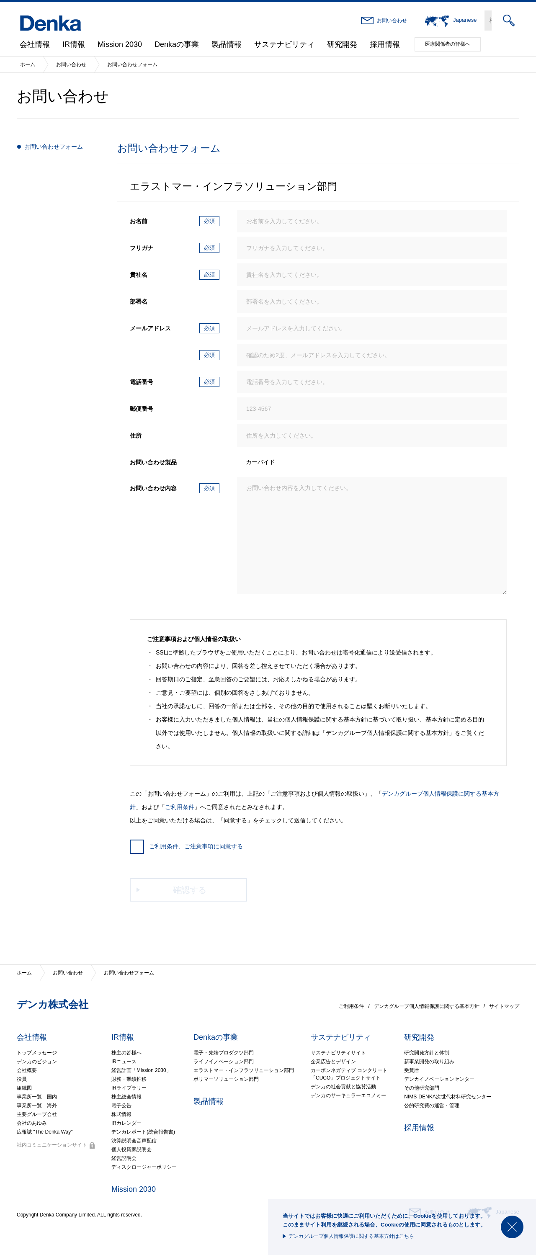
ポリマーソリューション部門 (226, 1079)
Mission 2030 (120, 44)
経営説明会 (124, 1158)
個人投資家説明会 (131, 1149)
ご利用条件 (179, 807)
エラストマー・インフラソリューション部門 (243, 1070)
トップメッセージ (37, 1053)
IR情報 (73, 44)
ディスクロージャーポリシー (144, 1167)
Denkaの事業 (177, 44)
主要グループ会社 (37, 1114)
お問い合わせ (392, 20)
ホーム (27, 64)
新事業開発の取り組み (429, 1061)
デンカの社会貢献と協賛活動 (343, 1087)
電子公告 (121, 1105)
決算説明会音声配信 (134, 1141)
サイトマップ (504, 1006)
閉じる (512, 1227)
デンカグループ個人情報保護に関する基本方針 (426, 1006)
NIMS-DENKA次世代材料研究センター (447, 1097)
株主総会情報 (126, 1097)
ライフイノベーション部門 (223, 1061)
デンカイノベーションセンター (439, 1079)
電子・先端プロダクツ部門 (223, 1053)
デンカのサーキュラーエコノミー (348, 1095)
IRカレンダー (126, 1123)
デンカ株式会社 (52, 1004)
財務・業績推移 (129, 1079)
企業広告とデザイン (333, 1061)
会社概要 (27, 1070)
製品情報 (226, 44)
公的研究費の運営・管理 (431, 1105)
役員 (22, 1079)
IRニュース (124, 1061)
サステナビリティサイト (338, 1053)
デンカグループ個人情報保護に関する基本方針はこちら (351, 1236)
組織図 (24, 1088)
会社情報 (35, 44)
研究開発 (342, 44)
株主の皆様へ (126, 1053)
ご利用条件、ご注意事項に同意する (186, 846)
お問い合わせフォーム (53, 146)
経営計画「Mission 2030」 (141, 1070)
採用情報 (385, 44)
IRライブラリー (129, 1088)
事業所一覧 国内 (37, 1097)
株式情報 (121, 1114)
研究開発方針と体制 (426, 1053)
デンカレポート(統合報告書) (143, 1132)
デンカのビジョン (37, 1061)
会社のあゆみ (32, 1123)
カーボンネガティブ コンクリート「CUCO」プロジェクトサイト (349, 1074)
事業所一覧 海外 (37, 1105)
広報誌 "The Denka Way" (44, 1132)
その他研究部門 (421, 1088)
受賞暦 (411, 1070)
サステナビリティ (284, 44)
